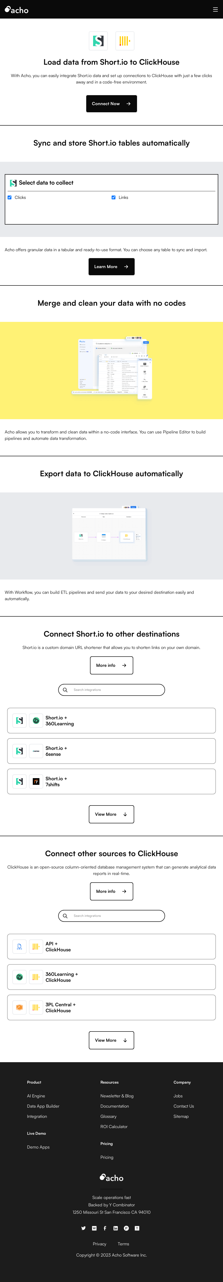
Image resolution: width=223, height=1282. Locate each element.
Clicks (20, 197)
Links (123, 197)
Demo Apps (38, 1146)
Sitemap (181, 1116)
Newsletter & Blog (117, 1095)
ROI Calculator (114, 1126)
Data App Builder (43, 1106)
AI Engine (36, 1095)
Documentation (114, 1106)
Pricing (107, 1157)
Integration (37, 1116)
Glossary (108, 1116)
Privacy (99, 1243)
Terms (123, 1243)
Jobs (178, 1095)
